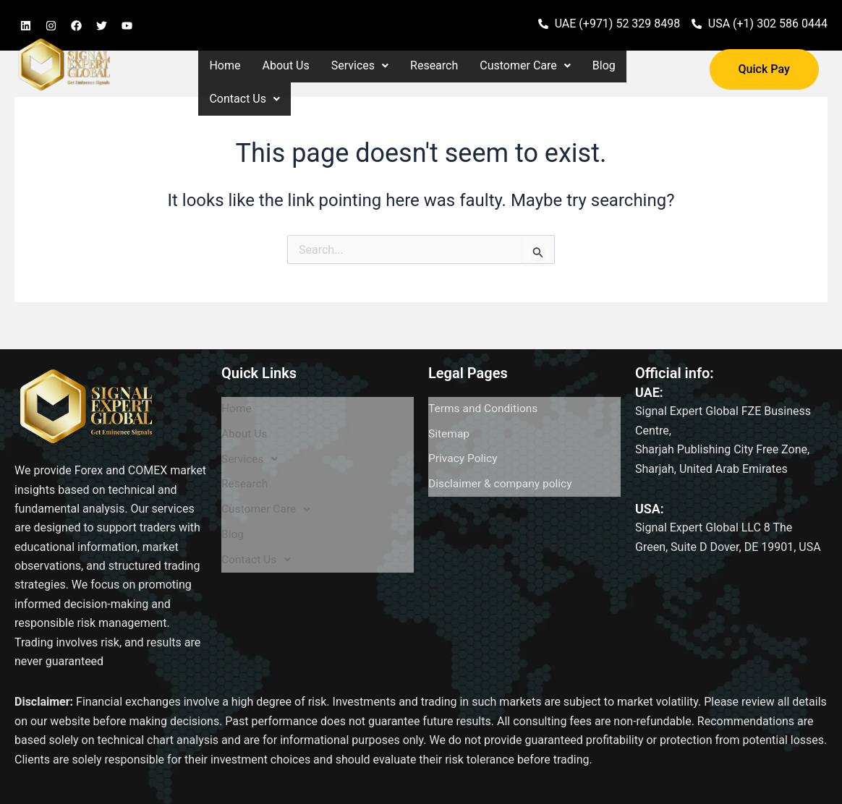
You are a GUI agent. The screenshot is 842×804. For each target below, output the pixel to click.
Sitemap (449, 422)
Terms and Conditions (484, 405)
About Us (286, 65)
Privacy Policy (464, 440)
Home (224, 65)
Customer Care (525, 65)
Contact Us (244, 99)
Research (434, 65)
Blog (604, 65)
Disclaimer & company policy (502, 457)
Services (359, 65)
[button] (359, 65)
